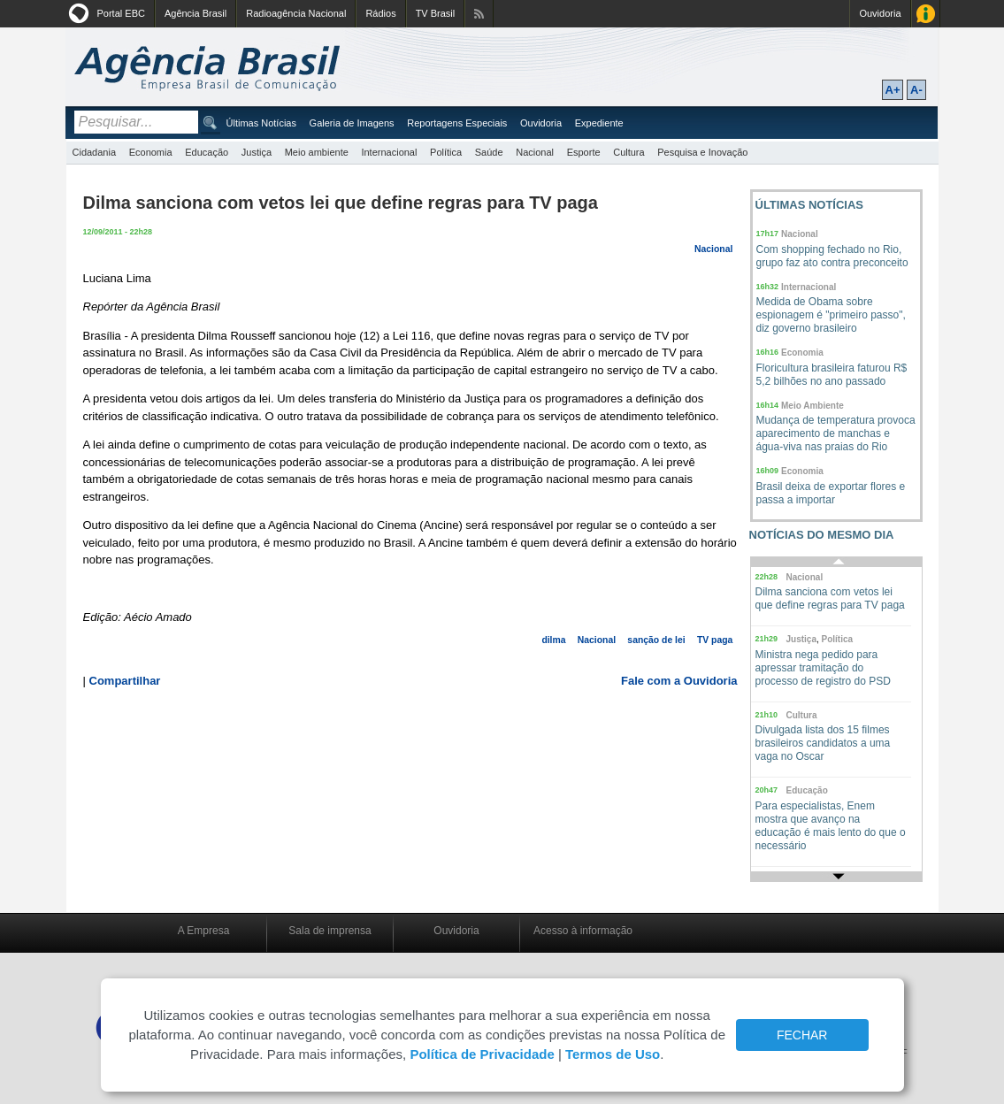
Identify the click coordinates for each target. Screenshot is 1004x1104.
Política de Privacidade (482, 1054)
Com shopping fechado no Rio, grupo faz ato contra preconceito (832, 256)
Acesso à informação (582, 930)
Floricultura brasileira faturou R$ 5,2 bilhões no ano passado (832, 374)
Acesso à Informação (925, 13)
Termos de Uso (612, 1054)
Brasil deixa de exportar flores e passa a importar (831, 493)
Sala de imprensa (329, 930)
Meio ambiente (317, 152)
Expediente (599, 123)
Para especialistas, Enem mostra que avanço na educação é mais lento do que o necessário (830, 826)
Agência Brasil (195, 13)
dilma (553, 640)
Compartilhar (125, 680)
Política (446, 152)
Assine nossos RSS (479, 13)
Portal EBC (121, 13)
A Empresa (204, 930)
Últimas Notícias (261, 123)
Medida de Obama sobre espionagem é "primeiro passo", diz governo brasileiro (831, 314)
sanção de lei (656, 640)
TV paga (714, 640)
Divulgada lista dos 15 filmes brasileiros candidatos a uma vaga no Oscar (823, 743)
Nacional (535, 152)
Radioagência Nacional (296, 13)
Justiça (256, 152)
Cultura (628, 152)
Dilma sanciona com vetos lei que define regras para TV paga (830, 598)
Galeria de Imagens (352, 123)
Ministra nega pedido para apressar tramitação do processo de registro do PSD (823, 667)
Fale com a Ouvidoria (679, 680)
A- (916, 89)
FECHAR (802, 1035)
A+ (893, 89)
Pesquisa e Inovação (702, 152)
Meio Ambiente (812, 405)
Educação (206, 152)
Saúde (489, 152)
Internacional (389, 152)
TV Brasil (436, 13)
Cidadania (95, 152)
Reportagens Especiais (457, 123)
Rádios (380, 13)
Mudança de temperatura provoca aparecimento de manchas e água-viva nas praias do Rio (836, 433)
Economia (150, 152)
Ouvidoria (880, 13)
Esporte (584, 152)
